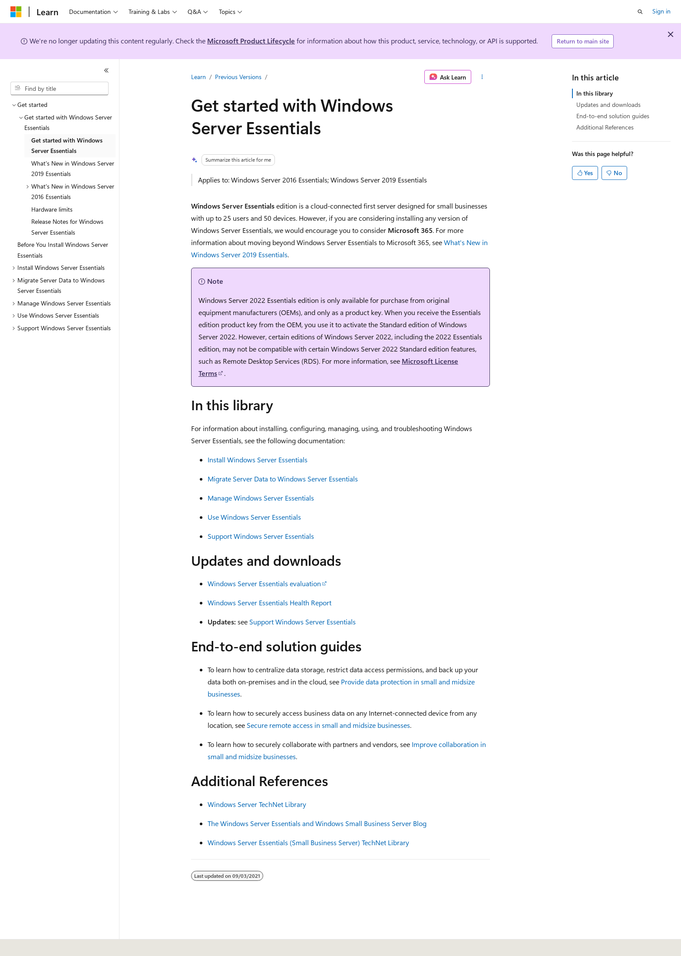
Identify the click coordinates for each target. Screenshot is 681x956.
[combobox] (59, 89)
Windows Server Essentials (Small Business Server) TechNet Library (308, 842)
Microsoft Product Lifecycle (251, 40)
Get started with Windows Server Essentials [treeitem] (66, 145)
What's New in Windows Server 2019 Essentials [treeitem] (72, 168)
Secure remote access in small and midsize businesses (328, 725)
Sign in (661, 11)
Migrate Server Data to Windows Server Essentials (283, 478)
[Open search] (640, 12)
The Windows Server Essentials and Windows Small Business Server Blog (317, 823)
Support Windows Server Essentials (261, 536)
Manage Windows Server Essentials (261, 497)
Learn (198, 77)
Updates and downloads (608, 104)
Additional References (605, 127)
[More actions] (482, 77)
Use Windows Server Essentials (254, 516)
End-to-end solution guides (612, 116)
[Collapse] (106, 70)
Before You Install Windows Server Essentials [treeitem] (62, 249)
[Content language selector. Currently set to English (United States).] (50, 943)
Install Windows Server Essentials (257, 459)
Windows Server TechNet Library (257, 804)
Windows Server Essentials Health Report (269, 602)
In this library (594, 93)
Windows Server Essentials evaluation (264, 583)
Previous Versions (238, 77)
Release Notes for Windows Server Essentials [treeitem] (67, 226)
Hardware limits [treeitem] (52, 209)
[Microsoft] (16, 11)
